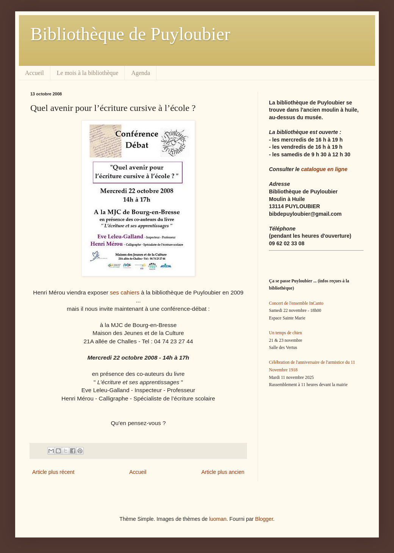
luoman (218, 519)
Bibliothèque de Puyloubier (130, 34)
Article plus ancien (222, 472)
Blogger (264, 519)
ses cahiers (124, 292)
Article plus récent (53, 472)
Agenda (140, 73)
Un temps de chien (285, 332)
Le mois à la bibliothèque (88, 73)
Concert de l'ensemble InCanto (296, 303)
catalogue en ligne (324, 169)
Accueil (34, 73)
